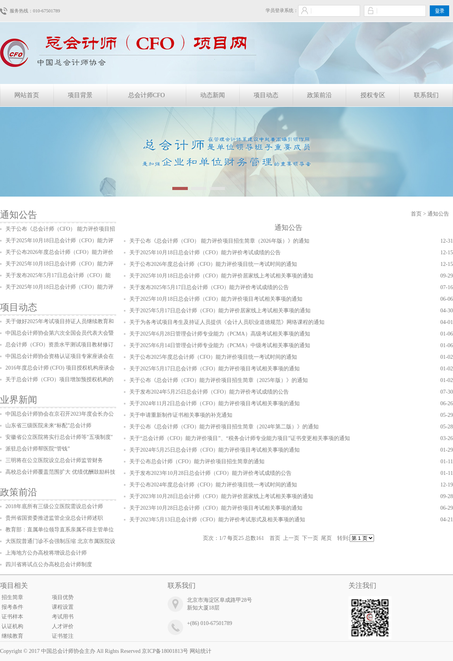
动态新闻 (212, 95)
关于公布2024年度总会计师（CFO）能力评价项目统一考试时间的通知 (213, 485)
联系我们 (426, 95)
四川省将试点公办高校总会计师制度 (48, 564)
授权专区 (372, 95)
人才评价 (63, 626)
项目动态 (266, 95)
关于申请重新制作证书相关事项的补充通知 (180, 415)
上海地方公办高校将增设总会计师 (46, 553)
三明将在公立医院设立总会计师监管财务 (54, 460)
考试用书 (63, 617)
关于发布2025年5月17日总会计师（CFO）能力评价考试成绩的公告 (209, 287)
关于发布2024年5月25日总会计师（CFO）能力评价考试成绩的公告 (209, 392)
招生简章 (12, 597)
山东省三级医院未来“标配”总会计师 (48, 425)
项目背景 (80, 95)
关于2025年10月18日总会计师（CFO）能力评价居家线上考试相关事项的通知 (221, 276)
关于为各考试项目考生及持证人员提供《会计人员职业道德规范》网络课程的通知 (226, 322)
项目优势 (63, 597)
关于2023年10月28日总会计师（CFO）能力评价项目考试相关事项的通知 (215, 508)
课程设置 (63, 607)
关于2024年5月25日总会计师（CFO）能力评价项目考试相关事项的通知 (214, 450)
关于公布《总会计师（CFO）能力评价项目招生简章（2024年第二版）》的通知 (224, 427)
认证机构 (12, 626)
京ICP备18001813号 (165, 651)
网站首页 (26, 95)
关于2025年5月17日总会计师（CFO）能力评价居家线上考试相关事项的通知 (220, 310)
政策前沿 (319, 95)
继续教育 (12, 636)
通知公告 (18, 215)
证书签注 (63, 636)
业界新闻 (18, 400)
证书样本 (12, 617)
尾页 (326, 538)
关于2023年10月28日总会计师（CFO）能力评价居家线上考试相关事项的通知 (221, 496)
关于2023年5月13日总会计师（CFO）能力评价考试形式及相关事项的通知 (217, 519)
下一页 (310, 538)
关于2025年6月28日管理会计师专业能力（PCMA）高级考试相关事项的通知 (219, 334)
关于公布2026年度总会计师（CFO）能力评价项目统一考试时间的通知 (213, 264)
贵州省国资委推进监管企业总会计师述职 (54, 518)
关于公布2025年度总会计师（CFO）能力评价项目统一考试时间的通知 (213, 357)
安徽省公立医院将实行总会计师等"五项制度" (59, 437)
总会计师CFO (146, 95)
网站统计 (200, 651)
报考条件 (12, 607)
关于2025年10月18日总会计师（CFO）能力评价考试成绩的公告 (205, 252)
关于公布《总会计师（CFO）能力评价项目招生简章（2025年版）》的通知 (218, 380)
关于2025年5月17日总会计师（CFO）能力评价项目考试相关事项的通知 (214, 369)
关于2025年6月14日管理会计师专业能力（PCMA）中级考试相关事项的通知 (219, 345)
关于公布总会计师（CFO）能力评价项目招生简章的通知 (196, 461)
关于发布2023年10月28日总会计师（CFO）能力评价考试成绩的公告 (210, 473)
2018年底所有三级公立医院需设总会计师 (54, 506)
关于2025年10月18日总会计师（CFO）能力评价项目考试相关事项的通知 (215, 299)
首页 (416, 214)
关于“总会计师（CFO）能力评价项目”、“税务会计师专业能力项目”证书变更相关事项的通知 (239, 438)
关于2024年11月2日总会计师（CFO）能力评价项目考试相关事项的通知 (214, 403)
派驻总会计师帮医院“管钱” (37, 449)
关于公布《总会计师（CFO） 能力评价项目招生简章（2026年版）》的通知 (219, 241)
